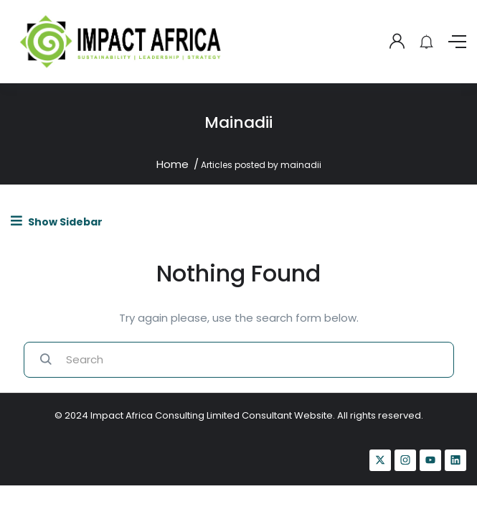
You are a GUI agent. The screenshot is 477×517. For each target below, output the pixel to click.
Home (172, 164)
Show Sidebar (57, 221)
